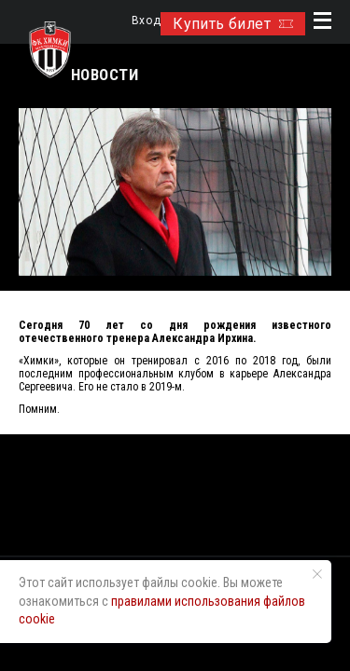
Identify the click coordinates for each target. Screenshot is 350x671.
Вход (146, 21)
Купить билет (233, 24)
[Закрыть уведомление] (317, 574)
